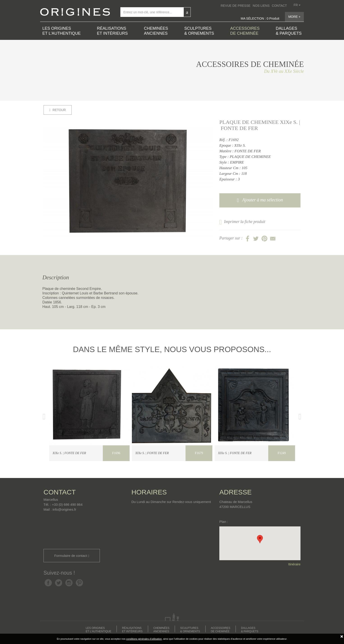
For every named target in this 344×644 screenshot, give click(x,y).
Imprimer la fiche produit (242, 221)
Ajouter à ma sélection (260, 200)
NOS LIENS (261, 5)
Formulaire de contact (71, 556)
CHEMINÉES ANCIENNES (156, 31)
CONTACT (279, 5)
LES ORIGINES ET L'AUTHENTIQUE (61, 31)
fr (297, 5)
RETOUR (57, 110)
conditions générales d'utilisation (144, 638)
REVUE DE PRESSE (235, 5)
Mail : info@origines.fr (60, 509)
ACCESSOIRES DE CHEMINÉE (244, 31)
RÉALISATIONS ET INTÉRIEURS (112, 31)
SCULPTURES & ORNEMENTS (199, 31)
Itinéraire (294, 564)
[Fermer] (341, 636)
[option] (128, 182)
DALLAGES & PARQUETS (289, 31)
